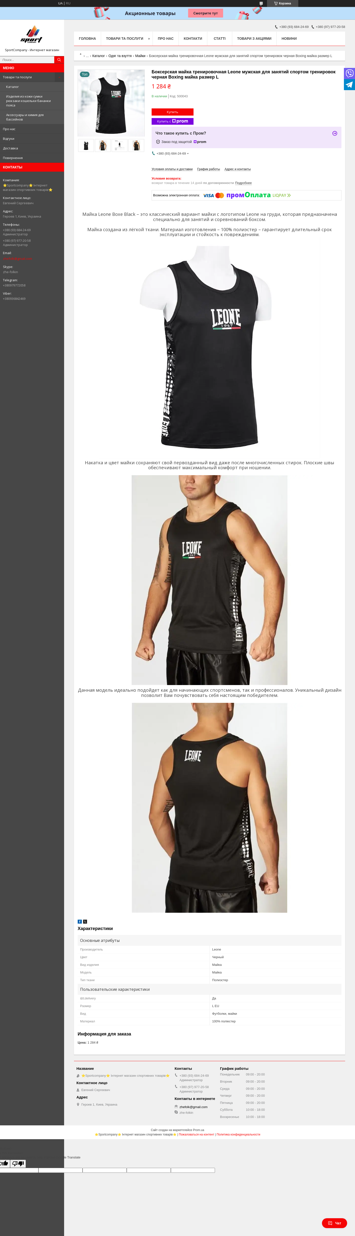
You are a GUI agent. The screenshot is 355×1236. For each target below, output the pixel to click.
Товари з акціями (254, 39)
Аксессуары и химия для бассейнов (25, 117)
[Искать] (59, 59)
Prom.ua (198, 1130)
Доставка (10, 148)
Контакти (193, 39)
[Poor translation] (18, 1164)
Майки (140, 56)
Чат (334, 1223)
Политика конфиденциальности (238, 1134)
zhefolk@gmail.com (17, 258)
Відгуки (8, 138)
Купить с (172, 121)
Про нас (9, 129)
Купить (172, 112)
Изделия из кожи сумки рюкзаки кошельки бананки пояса (28, 100)
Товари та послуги (17, 77)
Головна (87, 39)
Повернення (13, 158)
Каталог (12, 86)
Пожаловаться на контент (196, 1134)
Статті (220, 39)
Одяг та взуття (120, 56)
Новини (289, 39)
